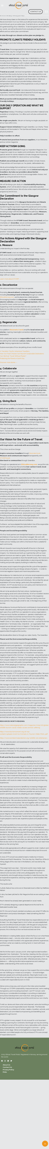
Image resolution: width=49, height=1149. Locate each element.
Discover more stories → (8, 362)
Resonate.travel (34, 453)
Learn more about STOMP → (10, 279)
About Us (6, 1065)
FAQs (5, 1072)
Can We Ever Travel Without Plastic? (13, 356)
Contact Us (35, 11)
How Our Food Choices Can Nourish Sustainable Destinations (22, 354)
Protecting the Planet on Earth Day (12, 358)
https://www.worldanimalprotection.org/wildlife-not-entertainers (23, 738)
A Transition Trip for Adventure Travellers (14, 351)
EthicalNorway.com (7, 297)
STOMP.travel (5, 458)
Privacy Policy (8, 1070)
